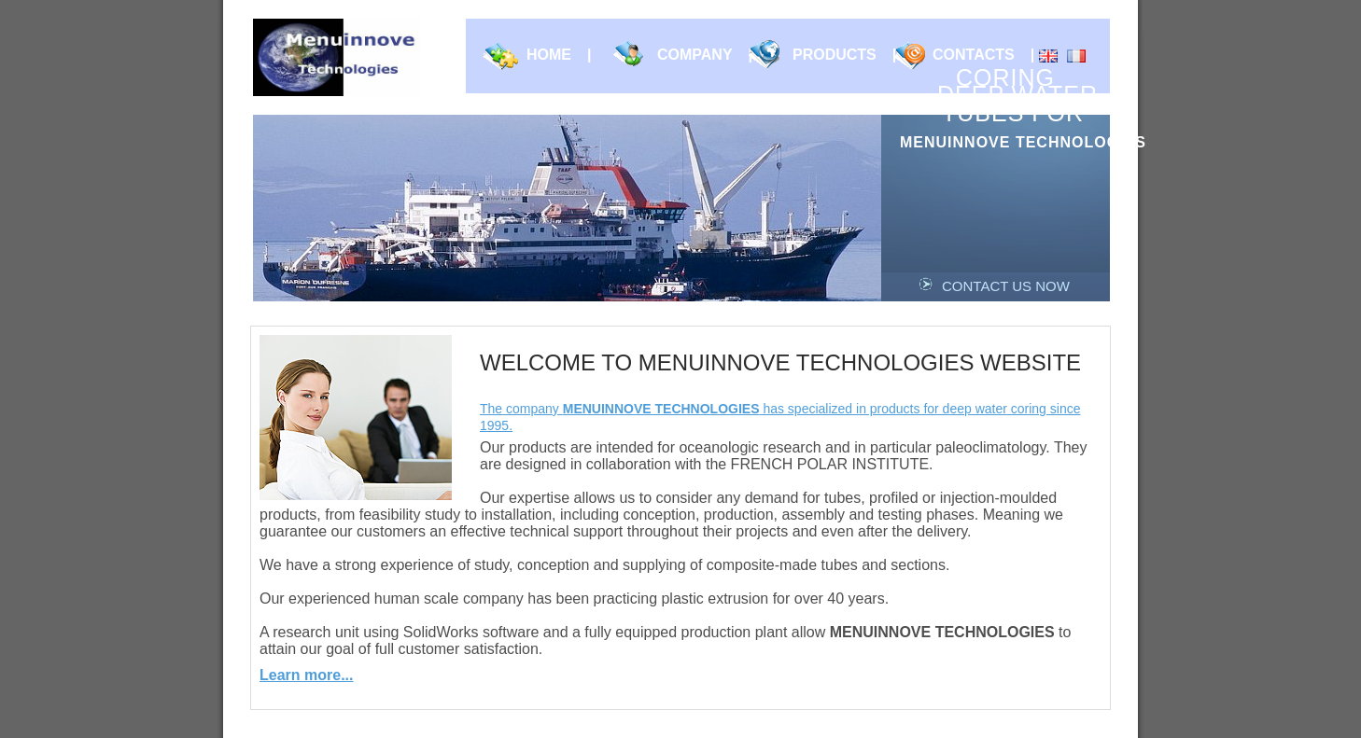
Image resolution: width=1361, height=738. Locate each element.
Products (844, 55)
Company (704, 55)
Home (558, 55)
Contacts (983, 55)
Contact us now (1006, 286)
